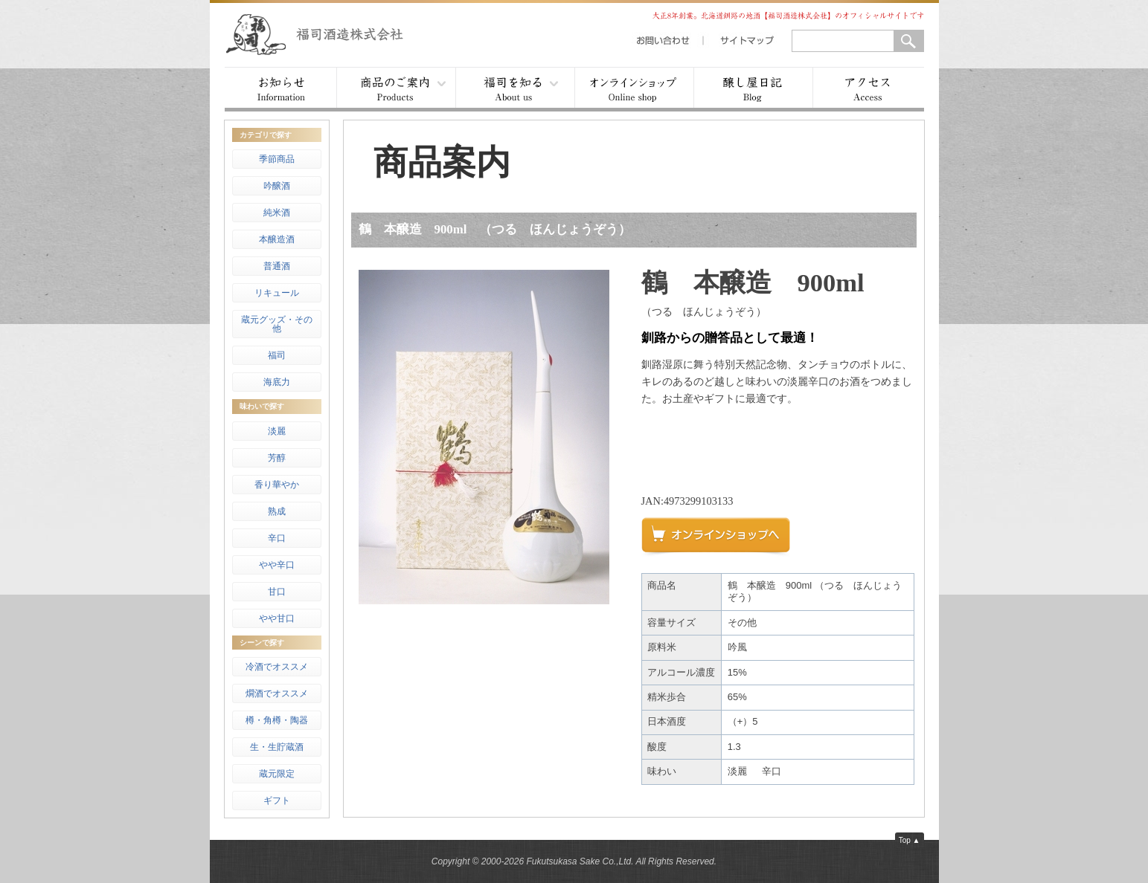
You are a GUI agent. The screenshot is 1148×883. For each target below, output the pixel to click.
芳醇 (277, 458)
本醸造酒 (277, 239)
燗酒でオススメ (277, 693)
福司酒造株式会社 (329, 33)
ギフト (276, 800)
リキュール (276, 293)
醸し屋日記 (752, 89)
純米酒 (276, 212)
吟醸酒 (276, 186)
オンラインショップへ (723, 540)
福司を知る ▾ (514, 89)
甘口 (277, 591)
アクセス (868, 89)
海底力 (276, 382)
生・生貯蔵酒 (277, 747)
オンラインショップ (633, 89)
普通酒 (276, 266)
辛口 (277, 538)
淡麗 (277, 431)
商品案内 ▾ (395, 89)
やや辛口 (277, 565)
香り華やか (276, 484)
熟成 (277, 511)
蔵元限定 (277, 774)
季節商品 (277, 159)
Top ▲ (909, 840)
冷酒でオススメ (277, 667)
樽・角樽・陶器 (277, 720)
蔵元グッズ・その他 (276, 324)
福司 (277, 355)
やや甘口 (277, 618)
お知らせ (280, 89)
